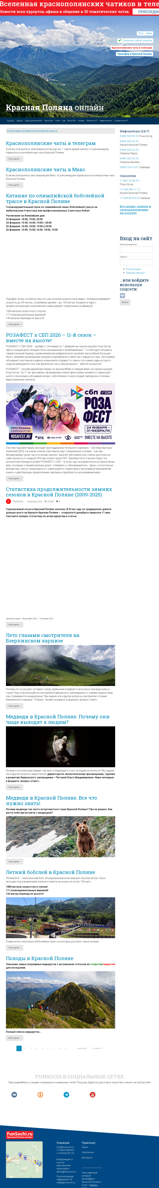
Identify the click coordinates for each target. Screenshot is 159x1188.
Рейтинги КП (91, 121)
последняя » (97, 1048)
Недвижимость (105, 121)
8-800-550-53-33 (129, 149)
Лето (141, 33)
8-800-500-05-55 (129, 136)
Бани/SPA (71, 121)
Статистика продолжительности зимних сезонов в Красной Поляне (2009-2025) (59, 492)
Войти (125, 302)
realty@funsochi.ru (66, 1182)
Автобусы (87, 1157)
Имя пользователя (128, 244)
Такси (85, 1147)
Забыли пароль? (135, 272)
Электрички (88, 1152)
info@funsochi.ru (65, 1147)
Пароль (124, 257)
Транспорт (48, 121)
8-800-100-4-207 (129, 167)
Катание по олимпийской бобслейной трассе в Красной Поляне (55, 198)
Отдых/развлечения (33, 121)
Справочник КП (121, 121)
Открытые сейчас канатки (137, 40)
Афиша (19, 121)
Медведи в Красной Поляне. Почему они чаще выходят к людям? (58, 719)
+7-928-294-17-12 (130, 189)
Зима (149, 33)
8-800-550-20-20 (129, 141)
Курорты (10, 121)
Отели (57, 121)
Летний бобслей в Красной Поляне (50, 872)
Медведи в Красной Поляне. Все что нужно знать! (51, 800)
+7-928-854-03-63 (130, 198)
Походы (81, 121)
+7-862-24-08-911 (130, 180)
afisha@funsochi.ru (66, 1171)
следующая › (82, 1048)
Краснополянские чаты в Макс (45, 169)
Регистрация (133, 269)
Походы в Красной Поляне (39, 958)
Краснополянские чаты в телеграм (51, 143)
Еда (63, 121)
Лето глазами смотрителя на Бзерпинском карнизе (42, 638)
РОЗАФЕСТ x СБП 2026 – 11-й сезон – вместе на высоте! (51, 337)
